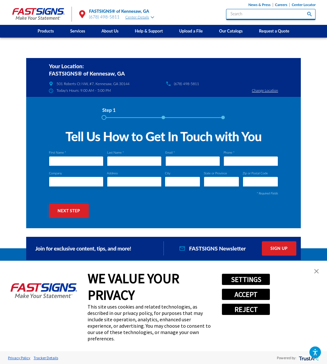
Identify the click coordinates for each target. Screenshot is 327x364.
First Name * (57, 152)
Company (55, 173)
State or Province (215, 173)
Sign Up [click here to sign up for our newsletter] (279, 248)
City (167, 173)
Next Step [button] (68, 210)
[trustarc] (308, 358)
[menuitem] (45, 31)
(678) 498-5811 (104, 16)
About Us (110, 30)
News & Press (259, 5)
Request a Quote (274, 30)
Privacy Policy (19, 357)
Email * (170, 152)
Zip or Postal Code (255, 173)
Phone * (229, 152)
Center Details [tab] (139, 17)
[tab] (109, 112)
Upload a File (191, 30)
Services (77, 30)
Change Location (265, 90)
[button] (315, 352)
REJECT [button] (246, 309)
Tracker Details (46, 357)
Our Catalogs (231, 30)
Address (112, 173)
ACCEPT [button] (245, 294)
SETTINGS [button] (246, 279)
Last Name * (115, 152)
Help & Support (149, 30)
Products (46, 30)
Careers (281, 5)
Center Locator (304, 5)
